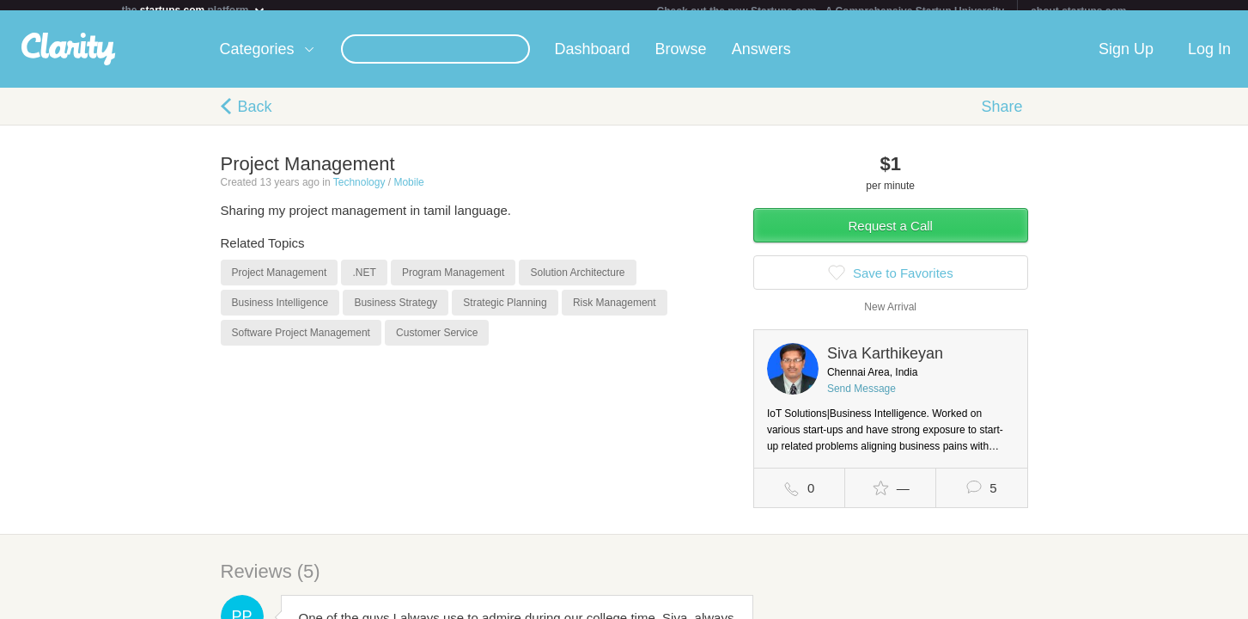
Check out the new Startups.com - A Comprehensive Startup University (831, 11)
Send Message (861, 399)
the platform (194, 9)
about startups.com (1078, 11)
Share (1001, 117)
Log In (1209, 59)
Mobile (408, 193)
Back (255, 117)
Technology (359, 193)
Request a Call (891, 236)
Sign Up (1126, 59)
